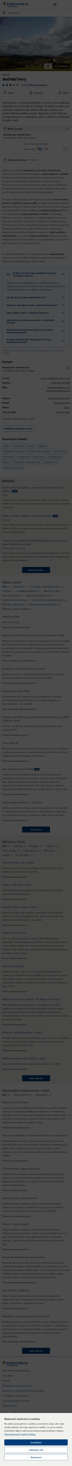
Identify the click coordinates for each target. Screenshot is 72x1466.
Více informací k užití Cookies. (20, 1434)
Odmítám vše (36, 1450)
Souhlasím (36, 1442)
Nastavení (36, 1457)
